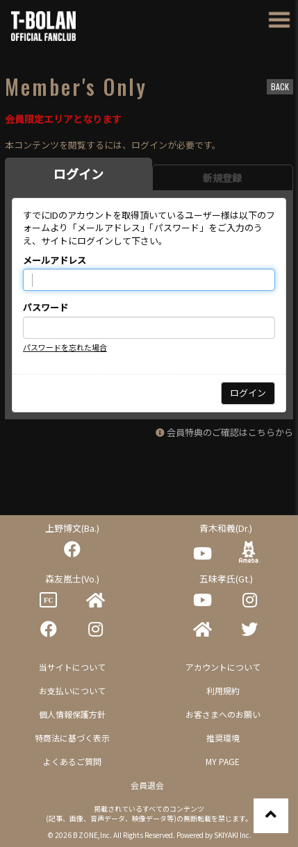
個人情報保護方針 (72, 714)
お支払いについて (72, 690)
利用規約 (223, 690)
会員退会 (147, 785)
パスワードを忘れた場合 (65, 347)
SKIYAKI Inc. (232, 835)
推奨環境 (223, 738)
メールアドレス (54, 260)
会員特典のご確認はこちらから (230, 432)
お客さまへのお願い (222, 714)
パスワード (45, 307)
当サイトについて (72, 667)
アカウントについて (222, 667)
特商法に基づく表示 (72, 738)
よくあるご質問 (72, 761)
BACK (280, 86)
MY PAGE (223, 761)
